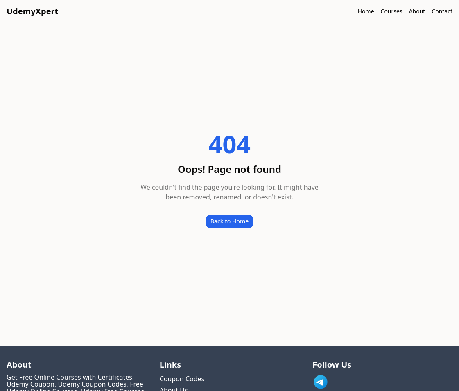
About (417, 11)
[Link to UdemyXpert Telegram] (320, 382)
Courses (391, 11)
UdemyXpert (32, 11)
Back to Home (229, 221)
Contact (442, 11)
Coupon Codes (182, 378)
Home (366, 11)
